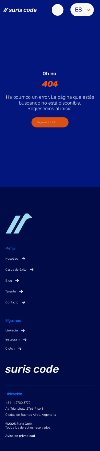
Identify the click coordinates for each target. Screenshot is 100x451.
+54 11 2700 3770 (17, 403)
